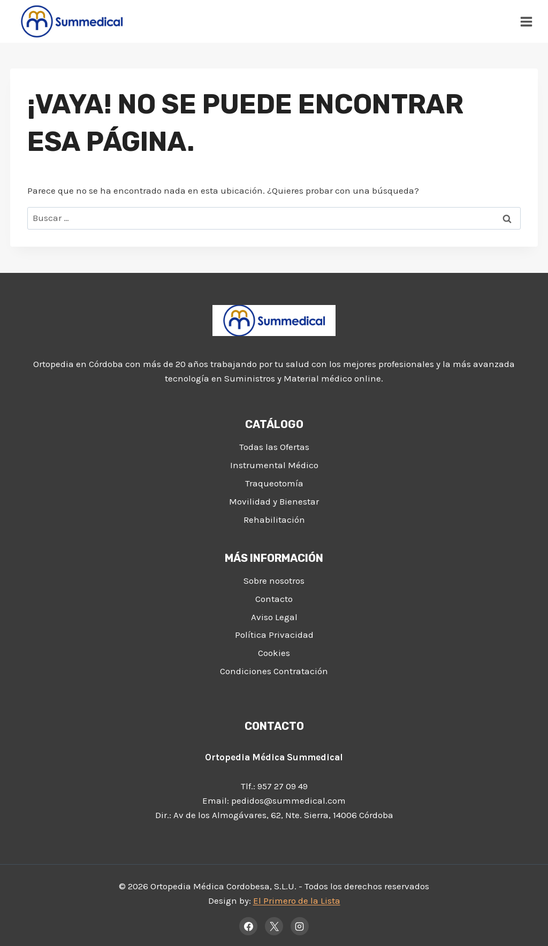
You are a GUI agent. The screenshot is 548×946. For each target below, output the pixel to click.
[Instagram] (300, 926)
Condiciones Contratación (274, 671)
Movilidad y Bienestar (274, 501)
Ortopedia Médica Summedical (274, 757)
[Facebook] (248, 926)
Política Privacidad (274, 634)
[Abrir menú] (526, 21)
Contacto (274, 598)
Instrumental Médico (274, 465)
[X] (274, 926)
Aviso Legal (274, 617)
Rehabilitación (274, 519)
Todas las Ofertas (274, 446)
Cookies (274, 652)
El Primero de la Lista (296, 900)
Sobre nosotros (274, 580)
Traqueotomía (274, 483)
